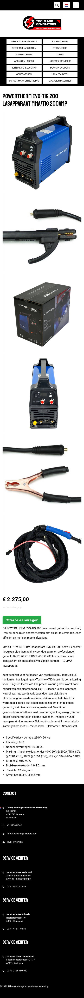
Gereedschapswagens (24, 41)
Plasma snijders (60, 67)
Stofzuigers (60, 48)
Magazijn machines (60, 80)
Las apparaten (59, 74)
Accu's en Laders (24, 61)
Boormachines (60, 41)
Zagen (60, 54)
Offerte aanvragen (21, 620)
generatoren (24, 74)
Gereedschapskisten (24, 48)
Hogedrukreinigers (60, 61)
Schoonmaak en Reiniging (24, 80)
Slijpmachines (24, 54)
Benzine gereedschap (23, 67)
